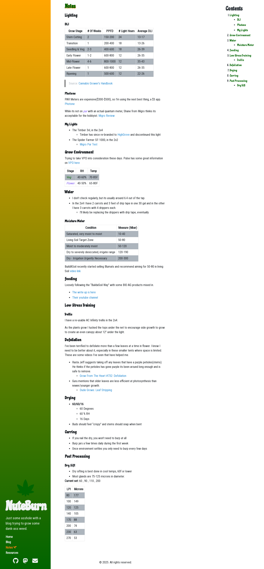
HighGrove (123, 134)
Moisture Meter (245, 45)
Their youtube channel (85, 297)
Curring (234, 76)
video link (75, 271)
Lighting (234, 15)
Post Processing (238, 81)
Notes (9, 547)
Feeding (234, 50)
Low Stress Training (240, 55)
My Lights (242, 30)
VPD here (74, 163)
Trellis (240, 60)
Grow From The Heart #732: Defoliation (103, 376)
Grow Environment (240, 35)
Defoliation (236, 65)
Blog (8, 542)
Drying (233, 70)
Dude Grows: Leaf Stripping (96, 390)
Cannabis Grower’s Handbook (96, 83)
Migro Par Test (88, 144)
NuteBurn (26, 506)
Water (233, 40)
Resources (12, 553)
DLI (239, 20)
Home (9, 537)
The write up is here (84, 292)
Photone (241, 25)
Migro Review (107, 115)
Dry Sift (241, 85)
